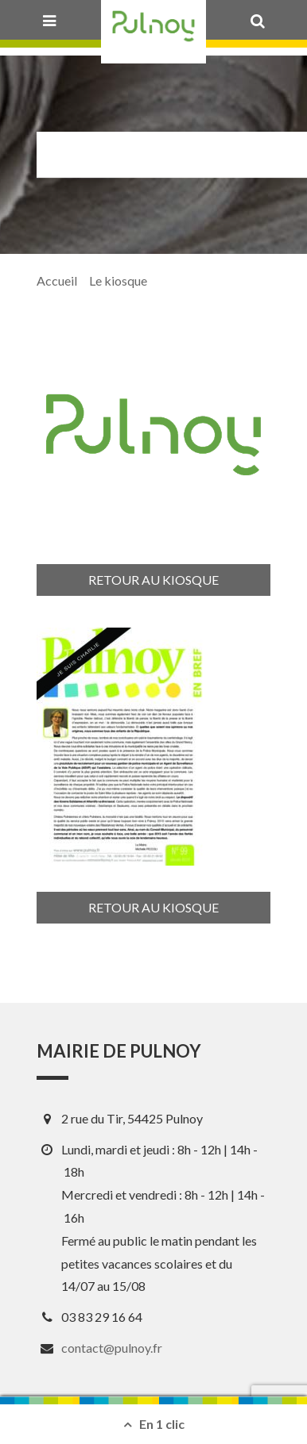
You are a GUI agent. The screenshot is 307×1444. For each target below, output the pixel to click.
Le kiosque (118, 280)
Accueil (57, 280)
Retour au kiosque (153, 579)
